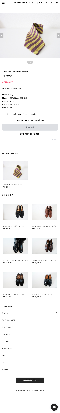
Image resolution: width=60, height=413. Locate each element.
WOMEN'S (6, 369)
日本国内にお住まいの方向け (30, 134)
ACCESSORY (7, 348)
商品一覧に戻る (30, 380)
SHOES (5, 313)
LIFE (3, 362)
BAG (3, 355)
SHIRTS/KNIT (7, 327)
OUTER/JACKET (8, 320)
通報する (55, 140)
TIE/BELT (5, 341)
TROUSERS (6, 334)
